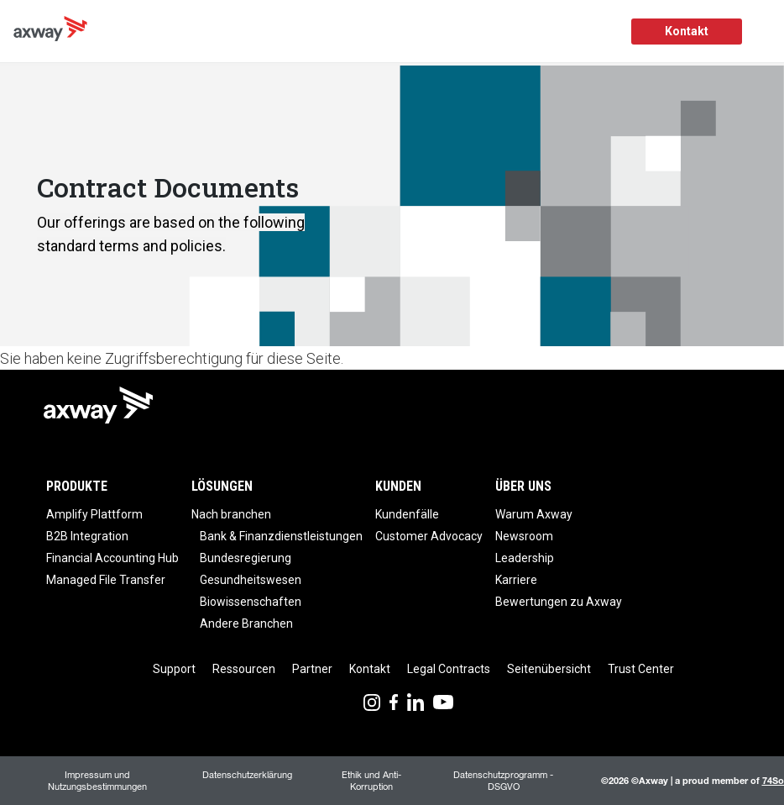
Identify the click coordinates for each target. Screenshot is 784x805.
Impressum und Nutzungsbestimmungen (97, 780)
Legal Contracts (448, 669)
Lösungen (222, 486)
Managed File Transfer (105, 580)
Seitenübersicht (549, 669)
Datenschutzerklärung (247, 774)
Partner (312, 669)
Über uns (523, 486)
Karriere (516, 580)
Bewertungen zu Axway (558, 601)
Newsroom (524, 536)
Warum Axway (533, 514)
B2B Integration (87, 536)
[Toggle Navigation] (765, 31)
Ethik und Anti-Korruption (371, 780)
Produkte (76, 486)
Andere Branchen (246, 623)
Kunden (398, 486)
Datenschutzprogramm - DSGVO (503, 780)
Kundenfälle (407, 514)
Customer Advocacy (429, 536)
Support (174, 669)
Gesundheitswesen (250, 580)
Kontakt (686, 31)
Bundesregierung (245, 558)
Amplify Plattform (94, 514)
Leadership (524, 558)
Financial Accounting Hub (112, 558)
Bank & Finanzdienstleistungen (281, 536)
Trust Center (641, 669)
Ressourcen (243, 669)
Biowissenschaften (250, 601)
